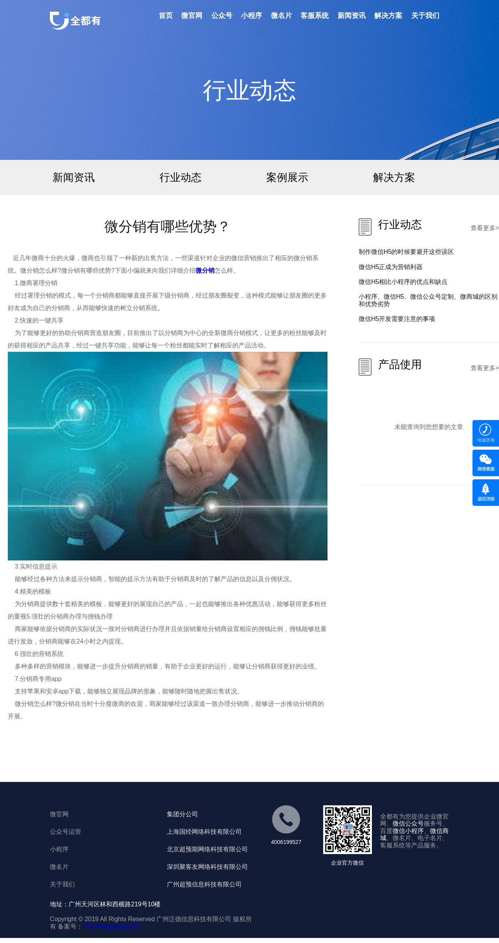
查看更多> (485, 228)
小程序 (251, 15)
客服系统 (315, 15)
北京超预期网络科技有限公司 (207, 849)
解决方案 (388, 15)
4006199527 (286, 842)
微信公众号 (408, 823)
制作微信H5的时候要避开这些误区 (406, 251)
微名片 (281, 15)
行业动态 (180, 177)
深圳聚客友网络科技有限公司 (207, 866)
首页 (166, 15)
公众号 (221, 15)
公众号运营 (65, 831)
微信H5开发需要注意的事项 (397, 319)
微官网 (191, 15)
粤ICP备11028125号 (111, 926)
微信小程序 (408, 831)
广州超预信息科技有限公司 (204, 884)
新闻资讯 (352, 15)
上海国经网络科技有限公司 (204, 831)
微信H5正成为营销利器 (391, 267)
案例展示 (287, 177)
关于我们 (425, 15)
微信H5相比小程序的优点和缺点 (403, 281)
